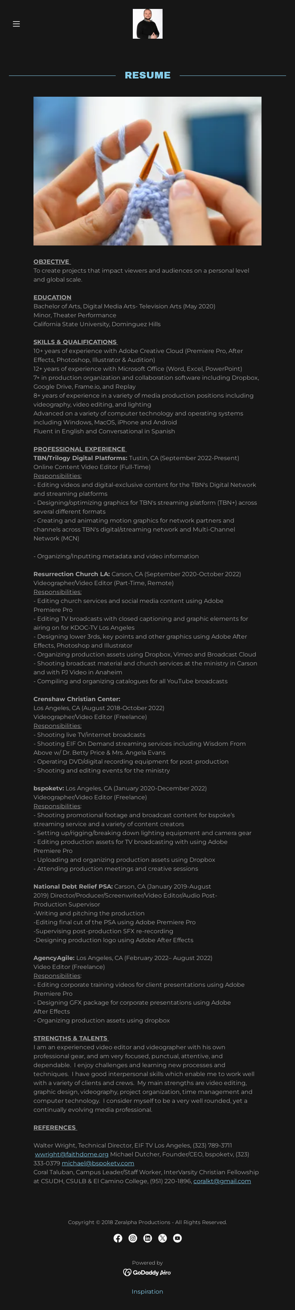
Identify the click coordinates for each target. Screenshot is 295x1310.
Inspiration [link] (147, 1291)
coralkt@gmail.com (222, 1181)
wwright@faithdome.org (72, 1154)
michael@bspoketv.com (98, 1163)
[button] (30, 23)
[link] (148, 24)
